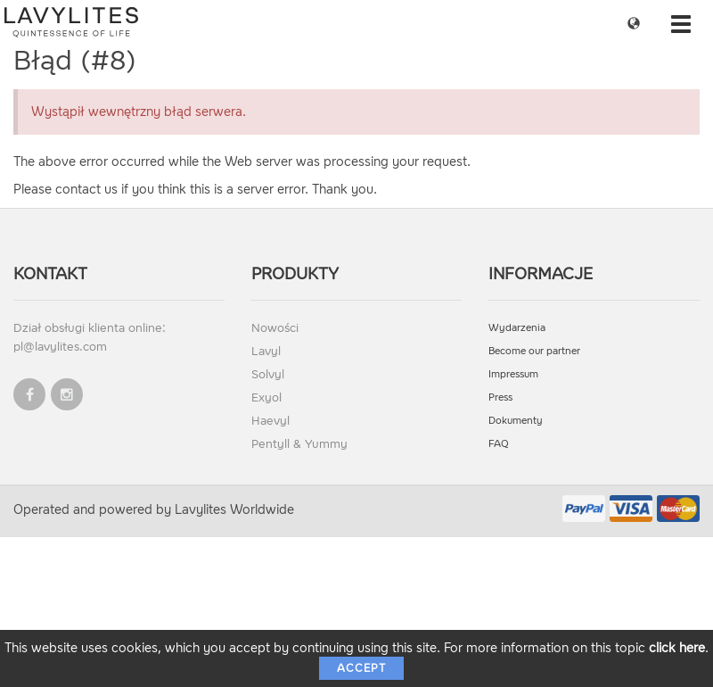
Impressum (513, 374)
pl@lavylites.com (60, 346)
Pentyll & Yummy (299, 444)
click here (677, 648)
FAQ (498, 444)
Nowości (275, 328)
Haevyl (270, 420)
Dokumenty (515, 420)
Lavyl (266, 351)
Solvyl (267, 374)
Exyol (266, 397)
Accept (361, 668)
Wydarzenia (516, 328)
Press (500, 397)
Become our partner (534, 351)
